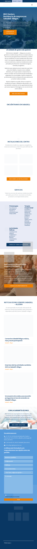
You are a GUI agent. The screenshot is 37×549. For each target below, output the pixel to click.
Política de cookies (18, 532)
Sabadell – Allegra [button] (17, 1)
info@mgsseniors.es (7, 544)
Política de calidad (18, 534)
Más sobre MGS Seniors (18, 93)
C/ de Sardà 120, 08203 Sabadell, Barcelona (17, 442)
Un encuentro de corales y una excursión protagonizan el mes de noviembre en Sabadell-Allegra (18, 398)
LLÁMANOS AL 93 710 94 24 (10, 32)
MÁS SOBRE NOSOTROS (18, 425)
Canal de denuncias (18, 536)
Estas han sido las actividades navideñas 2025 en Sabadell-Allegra (18, 366)
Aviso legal (18, 527)
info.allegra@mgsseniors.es (13, 445)
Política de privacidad (18, 529)
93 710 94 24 (8, 436)
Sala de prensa (18, 524)
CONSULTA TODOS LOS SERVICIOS (18, 244)
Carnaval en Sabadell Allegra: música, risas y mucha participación (17, 339)
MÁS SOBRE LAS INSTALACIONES (18, 179)
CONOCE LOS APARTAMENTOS (18, 286)
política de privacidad (14, 496)
